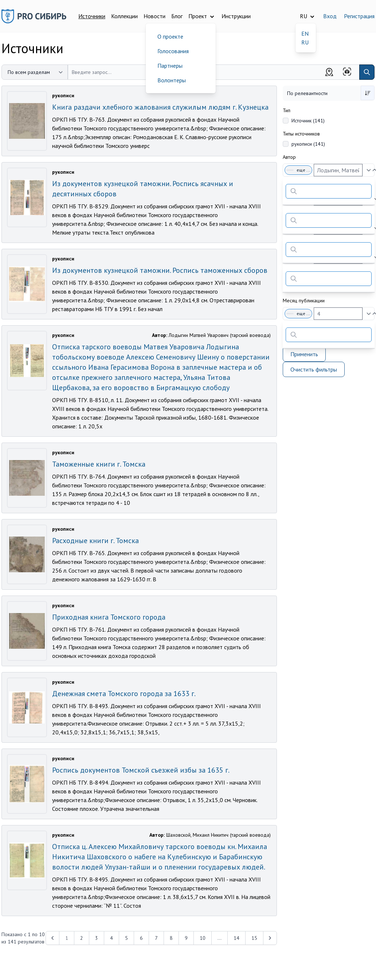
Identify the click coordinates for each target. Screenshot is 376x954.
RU (305, 42)
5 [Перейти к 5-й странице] (126, 938)
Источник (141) (308, 120)
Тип (286, 110)
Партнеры (170, 65)
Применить (304, 354)
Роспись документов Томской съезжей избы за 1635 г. (141, 770)
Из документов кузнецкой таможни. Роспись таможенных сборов (159, 270)
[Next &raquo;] (270, 938)
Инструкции (236, 16)
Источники (91, 16)
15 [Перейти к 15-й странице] (254, 938)
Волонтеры (171, 80)
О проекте (170, 36)
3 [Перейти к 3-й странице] (96, 938)
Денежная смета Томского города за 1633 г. (124, 693)
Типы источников (301, 133)
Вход (330, 16)
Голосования (173, 51)
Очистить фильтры (313, 369)
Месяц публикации (304, 300)
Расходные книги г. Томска (95, 540)
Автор (289, 157)
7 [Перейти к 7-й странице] (156, 938)
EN (305, 33)
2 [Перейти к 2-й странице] (81, 938)
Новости (154, 16)
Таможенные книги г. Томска (98, 464)
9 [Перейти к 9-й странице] (186, 938)
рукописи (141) (308, 144)
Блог (177, 16)
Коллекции (124, 16)
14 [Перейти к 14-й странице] (236, 938)
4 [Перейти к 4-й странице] (111, 938)
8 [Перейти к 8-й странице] (171, 938)
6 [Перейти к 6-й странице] (141, 938)
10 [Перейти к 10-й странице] (202, 938)
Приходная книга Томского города (108, 617)
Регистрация (359, 16)
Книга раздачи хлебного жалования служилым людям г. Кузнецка (160, 107)
